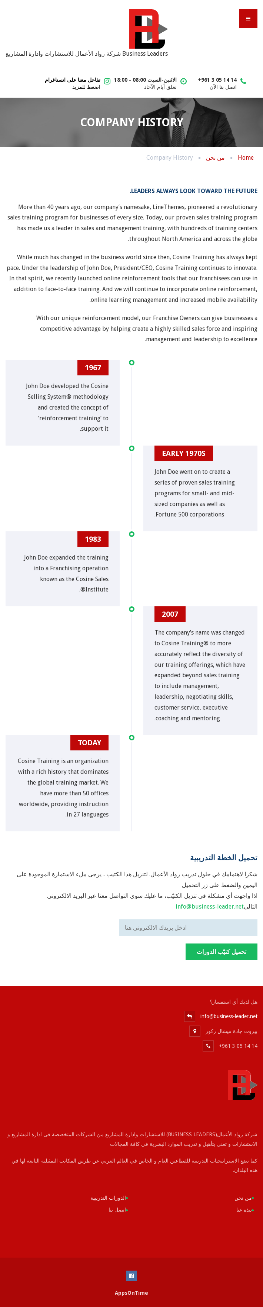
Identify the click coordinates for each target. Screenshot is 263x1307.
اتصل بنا (117, 1210)
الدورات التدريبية (108, 1198)
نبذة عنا (244, 1210)
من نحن (243, 1198)
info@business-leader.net (210, 906)
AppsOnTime (131, 1293)
